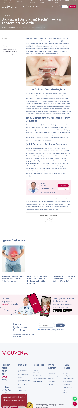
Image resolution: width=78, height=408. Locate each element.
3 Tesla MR (36, 373)
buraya (60, 406)
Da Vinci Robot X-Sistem (39, 378)
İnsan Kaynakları (67, 376)
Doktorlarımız (46, 6)
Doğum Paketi (66, 390)
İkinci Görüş (51, 378)
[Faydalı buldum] (46, 219)
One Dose (50, 384)
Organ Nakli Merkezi (23, 385)
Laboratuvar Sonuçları (53, 376)
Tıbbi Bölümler (39, 6)
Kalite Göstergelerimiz (68, 378)
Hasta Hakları (66, 384)
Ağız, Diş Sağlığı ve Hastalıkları (48, 192)
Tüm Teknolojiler (38, 381)
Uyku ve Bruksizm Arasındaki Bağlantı (10, 46)
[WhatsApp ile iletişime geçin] (75, 399)
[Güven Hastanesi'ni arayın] (75, 404)
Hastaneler (32, 6)
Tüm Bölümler (22, 390)
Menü (23, 7)
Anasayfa (4, 27)
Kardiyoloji (20, 377)
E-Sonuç (64, 6)
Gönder (60, 325)
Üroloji (19, 387)
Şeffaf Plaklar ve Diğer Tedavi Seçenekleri (10, 55)
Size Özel (65, 373)
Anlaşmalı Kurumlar (67, 387)
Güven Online (51, 381)
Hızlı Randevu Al (52, 373)
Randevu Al (72, 6)
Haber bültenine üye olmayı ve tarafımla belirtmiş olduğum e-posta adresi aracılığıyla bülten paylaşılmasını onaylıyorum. (51, 331)
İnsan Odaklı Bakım (67, 381)
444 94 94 (8, 1)
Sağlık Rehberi (11, 27)
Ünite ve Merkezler (54, 6)
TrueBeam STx (37, 375)
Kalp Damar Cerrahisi (23, 374)
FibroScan (35, 370)
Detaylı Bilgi (63, 189)
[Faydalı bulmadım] (51, 219)
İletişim (65, 392)
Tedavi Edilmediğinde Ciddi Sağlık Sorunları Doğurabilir (10, 50)
